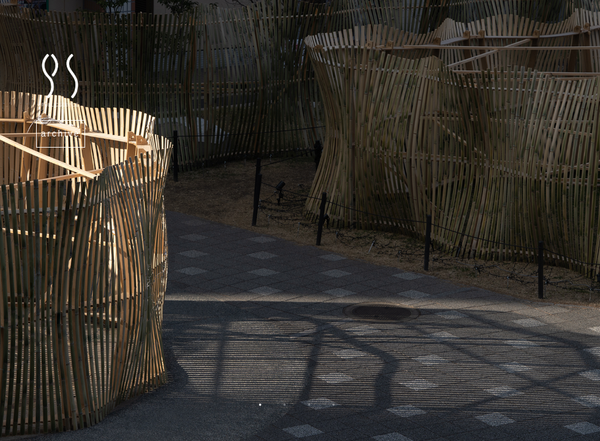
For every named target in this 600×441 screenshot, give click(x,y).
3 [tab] (309, 411)
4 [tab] (334, 411)
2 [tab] (285, 411)
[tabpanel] (300, 220)
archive (61, 133)
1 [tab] (260, 411)
